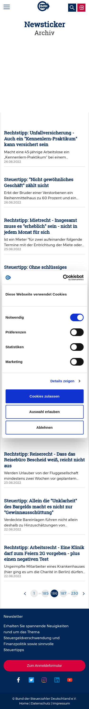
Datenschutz (40, 703)
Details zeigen (62, 381)
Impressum (61, 703)
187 (63, 593)
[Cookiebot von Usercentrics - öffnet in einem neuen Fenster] (63, 278)
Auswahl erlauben (44, 412)
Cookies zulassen (45, 396)
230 (74, 593)
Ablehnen (44, 427)
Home (24, 703)
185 (45, 593)
